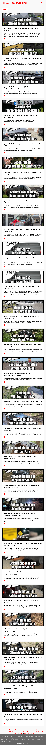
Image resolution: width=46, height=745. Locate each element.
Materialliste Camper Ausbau (39, 731)
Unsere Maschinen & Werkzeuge (8, 731)
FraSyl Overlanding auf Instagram (31, 729)
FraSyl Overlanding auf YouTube (14, 729)
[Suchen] (39, 2)
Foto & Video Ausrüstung (30, 733)
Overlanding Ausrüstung (17, 733)
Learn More (20, 743)
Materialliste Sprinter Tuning (23, 731)
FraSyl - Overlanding (15, 2)
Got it (27, 743)
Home (5, 9)
